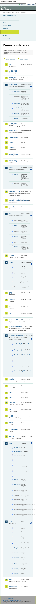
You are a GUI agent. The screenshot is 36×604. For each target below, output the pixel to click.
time (15, 563)
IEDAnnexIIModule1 (15, 320)
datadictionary (14, 154)
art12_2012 (13, 71)
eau (15, 460)
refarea (16, 236)
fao (10, 214)
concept (16, 267)
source (16, 277)
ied (10, 313)
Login (22, 4)
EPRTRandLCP (14, 191)
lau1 (10, 392)
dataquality (13, 161)
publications (13, 429)
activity (16, 174)
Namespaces (6, 38)
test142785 (17, 484)
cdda (11, 142)
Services (4, 35)
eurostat (12, 207)
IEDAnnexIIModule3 (15, 326)
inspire (11, 379)
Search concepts (24, 59)
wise (10, 579)
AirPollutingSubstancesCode (17, 344)
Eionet (9, 12)
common (12, 147)
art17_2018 (13, 131)
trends (16, 118)
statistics (17, 557)
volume (16, 573)
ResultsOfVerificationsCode (17, 355)
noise (11, 423)
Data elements (6, 25)
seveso (11, 436)
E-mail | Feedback (7, 598)
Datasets (5, 19)
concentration (17, 537)
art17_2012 (13, 124)
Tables (4, 22)
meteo (16, 552)
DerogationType (17, 350)
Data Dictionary (15, 12)
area (15, 532)
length (16, 548)
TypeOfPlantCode (17, 361)
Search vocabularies (10, 59)
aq (10, 64)
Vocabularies (6, 32)
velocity (16, 568)
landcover (12, 386)
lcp (10, 409)
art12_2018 (13, 78)
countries (17, 103)
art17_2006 (13, 84)
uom (10, 521)
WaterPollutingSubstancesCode (17, 371)
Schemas (5, 28)
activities (17, 91)
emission (17, 543)
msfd (11, 416)
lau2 (10, 397)
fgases (11, 255)
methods (16, 108)
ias (10, 306)
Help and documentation (9, 15)
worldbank (13, 586)
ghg (10, 293)
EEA (10, 2)
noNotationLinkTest (17, 476)
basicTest (17, 448)
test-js (16, 479)
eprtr (10, 167)
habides (12, 299)
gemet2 (11, 262)
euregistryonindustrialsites (15, 200)
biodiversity (13, 137)
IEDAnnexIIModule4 (15, 335)
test (10, 443)
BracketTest (17, 451)
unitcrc (16, 246)
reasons (16, 113)
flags (15, 225)
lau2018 (12, 402)
